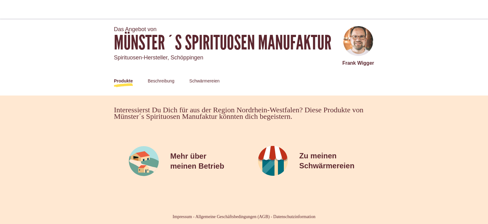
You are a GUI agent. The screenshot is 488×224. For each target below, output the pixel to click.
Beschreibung (161, 80)
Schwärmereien (204, 80)
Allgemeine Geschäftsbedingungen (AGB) (232, 216)
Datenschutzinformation (294, 216)
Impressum (182, 216)
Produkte (123, 80)
